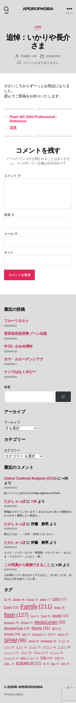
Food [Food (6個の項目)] (45, 616)
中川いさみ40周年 (18, 346)
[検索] (63, 396)
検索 (7, 387)
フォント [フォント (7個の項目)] (11, 653)
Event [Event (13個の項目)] (11, 607)
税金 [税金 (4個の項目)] (55, 663)
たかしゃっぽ (14, 501)
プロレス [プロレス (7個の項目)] (40, 653)
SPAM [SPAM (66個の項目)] (15, 640)
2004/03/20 (53, 56)
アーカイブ (12, 422)
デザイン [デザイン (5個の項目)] (49, 647)
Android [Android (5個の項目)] (32, 599)
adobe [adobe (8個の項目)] (19, 600)
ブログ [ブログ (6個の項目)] (26, 653)
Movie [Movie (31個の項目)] (41, 628)
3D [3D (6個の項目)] (7, 600)
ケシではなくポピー (20, 372)
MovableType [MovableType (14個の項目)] (17, 628)
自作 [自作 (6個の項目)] (65, 664)
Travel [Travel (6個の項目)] (33, 641)
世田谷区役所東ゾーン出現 (25, 334)
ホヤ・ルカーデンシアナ (23, 359)
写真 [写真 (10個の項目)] (46, 658)
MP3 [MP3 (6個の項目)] (56, 629)
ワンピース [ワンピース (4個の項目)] (11, 658)
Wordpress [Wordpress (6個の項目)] (48, 641)
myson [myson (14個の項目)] (12, 634)
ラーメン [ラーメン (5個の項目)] (56, 653)
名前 (9, 214)
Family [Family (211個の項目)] (36, 606)
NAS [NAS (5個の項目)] (26, 634)
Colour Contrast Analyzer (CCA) (30, 478)
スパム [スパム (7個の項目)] (35, 647)
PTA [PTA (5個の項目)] (52, 634)
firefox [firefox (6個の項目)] (59, 608)
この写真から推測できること (27, 565)
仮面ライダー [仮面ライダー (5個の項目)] (29, 658)
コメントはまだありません (41, 62)
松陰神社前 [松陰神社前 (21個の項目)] (28, 663)
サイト (9, 252)
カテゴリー (12, 450)
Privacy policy (13, 694)
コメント (12, 175)
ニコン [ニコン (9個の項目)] (64, 647)
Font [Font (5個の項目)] (35, 616)
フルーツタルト (16, 321)
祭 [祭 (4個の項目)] (46, 663)
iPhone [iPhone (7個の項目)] (27, 623)
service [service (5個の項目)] (63, 634)
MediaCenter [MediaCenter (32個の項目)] (50, 622)
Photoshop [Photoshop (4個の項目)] (39, 634)
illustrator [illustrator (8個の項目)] (11, 623)
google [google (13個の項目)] (60, 615)
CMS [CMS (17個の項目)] (59, 599)
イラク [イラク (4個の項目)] (9, 647)
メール (11, 233)
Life (38, 27)
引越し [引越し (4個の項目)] (9, 663)
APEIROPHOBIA (38, 9)
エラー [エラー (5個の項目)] (21, 647)
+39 (33, 56)
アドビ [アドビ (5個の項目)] (63, 641)
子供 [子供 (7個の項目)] (58, 658)
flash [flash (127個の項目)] (16, 615)
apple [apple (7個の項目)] (45, 599)
